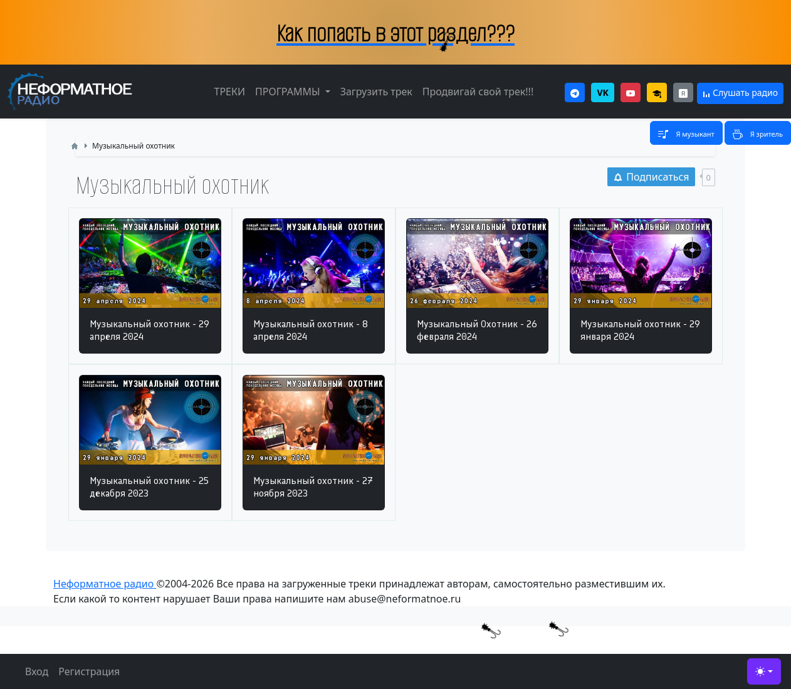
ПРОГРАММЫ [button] (289, 91)
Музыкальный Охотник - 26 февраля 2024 (477, 330)
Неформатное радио (104, 584)
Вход (36, 671)
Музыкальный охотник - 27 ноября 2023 (313, 487)
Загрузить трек (376, 91)
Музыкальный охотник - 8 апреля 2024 (310, 330)
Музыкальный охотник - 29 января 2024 (640, 330)
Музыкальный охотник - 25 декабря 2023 (149, 487)
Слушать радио (740, 92)
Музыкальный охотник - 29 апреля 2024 (149, 330)
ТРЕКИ (229, 91)
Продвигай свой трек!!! (477, 91)
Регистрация (89, 671)
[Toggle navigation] (686, 133)
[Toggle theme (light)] (764, 671)
